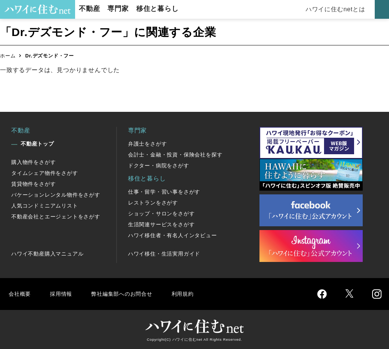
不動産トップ (37, 144)
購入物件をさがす (33, 162)
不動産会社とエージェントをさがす (55, 217)
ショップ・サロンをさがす (161, 214)
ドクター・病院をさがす (158, 165)
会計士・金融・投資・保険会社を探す (175, 155)
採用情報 (62, 293)
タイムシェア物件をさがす (44, 173)
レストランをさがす (153, 203)
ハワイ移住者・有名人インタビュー (172, 235)
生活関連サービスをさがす (161, 224)
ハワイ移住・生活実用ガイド (164, 254)
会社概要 (20, 293)
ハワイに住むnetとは (336, 9)
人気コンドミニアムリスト (44, 206)
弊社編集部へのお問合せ (126, 293)
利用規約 (190, 293)
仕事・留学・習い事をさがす (164, 192)
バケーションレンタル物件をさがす (55, 195)
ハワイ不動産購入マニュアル (47, 254)
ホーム (7, 56)
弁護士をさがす (147, 144)
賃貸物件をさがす (33, 184)
